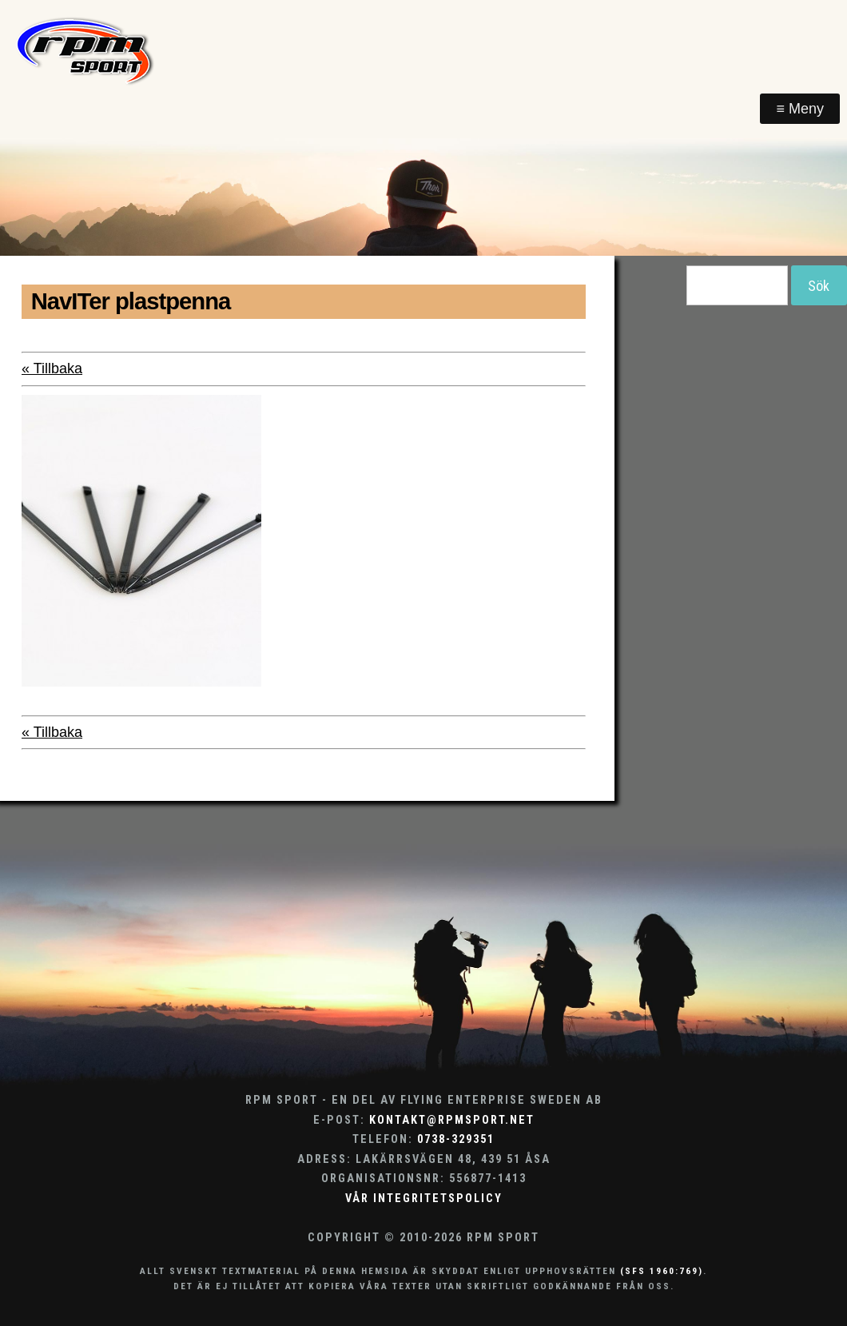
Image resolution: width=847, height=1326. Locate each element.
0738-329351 (456, 1139)
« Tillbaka (52, 368)
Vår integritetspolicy (424, 1198)
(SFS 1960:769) (661, 1270)
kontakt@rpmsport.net (452, 1120)
